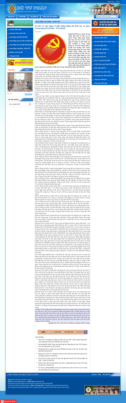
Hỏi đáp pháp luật (100, 53)
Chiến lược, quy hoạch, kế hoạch (105, 64)
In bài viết (57, 332)
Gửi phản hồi (69, 332)
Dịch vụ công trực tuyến (102, 60)
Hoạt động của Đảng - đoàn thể (20, 48)
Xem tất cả (28, 94)
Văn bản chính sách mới (17, 33)
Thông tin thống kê (100, 79)
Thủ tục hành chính (100, 37)
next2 (11, 93)
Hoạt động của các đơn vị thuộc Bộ (21, 41)
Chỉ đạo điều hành (16, 29)
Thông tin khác (14, 56)
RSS (99, 374)
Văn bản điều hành (100, 45)
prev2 (8, 93)
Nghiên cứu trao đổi (16, 52)
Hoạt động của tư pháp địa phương (21, 44)
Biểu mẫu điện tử (100, 68)
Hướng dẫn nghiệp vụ (101, 49)
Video (27, 70)
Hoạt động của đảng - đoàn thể (47, 21)
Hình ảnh (11, 70)
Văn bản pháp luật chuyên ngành (105, 41)
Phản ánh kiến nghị (100, 83)
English (117, 1)
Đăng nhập (111, 1)
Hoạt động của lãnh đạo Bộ (18, 37)
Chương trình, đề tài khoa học (104, 75)
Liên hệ (94, 374)
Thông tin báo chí (100, 56)
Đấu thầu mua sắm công (102, 72)
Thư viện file (106, 374)
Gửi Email (79, 332)
